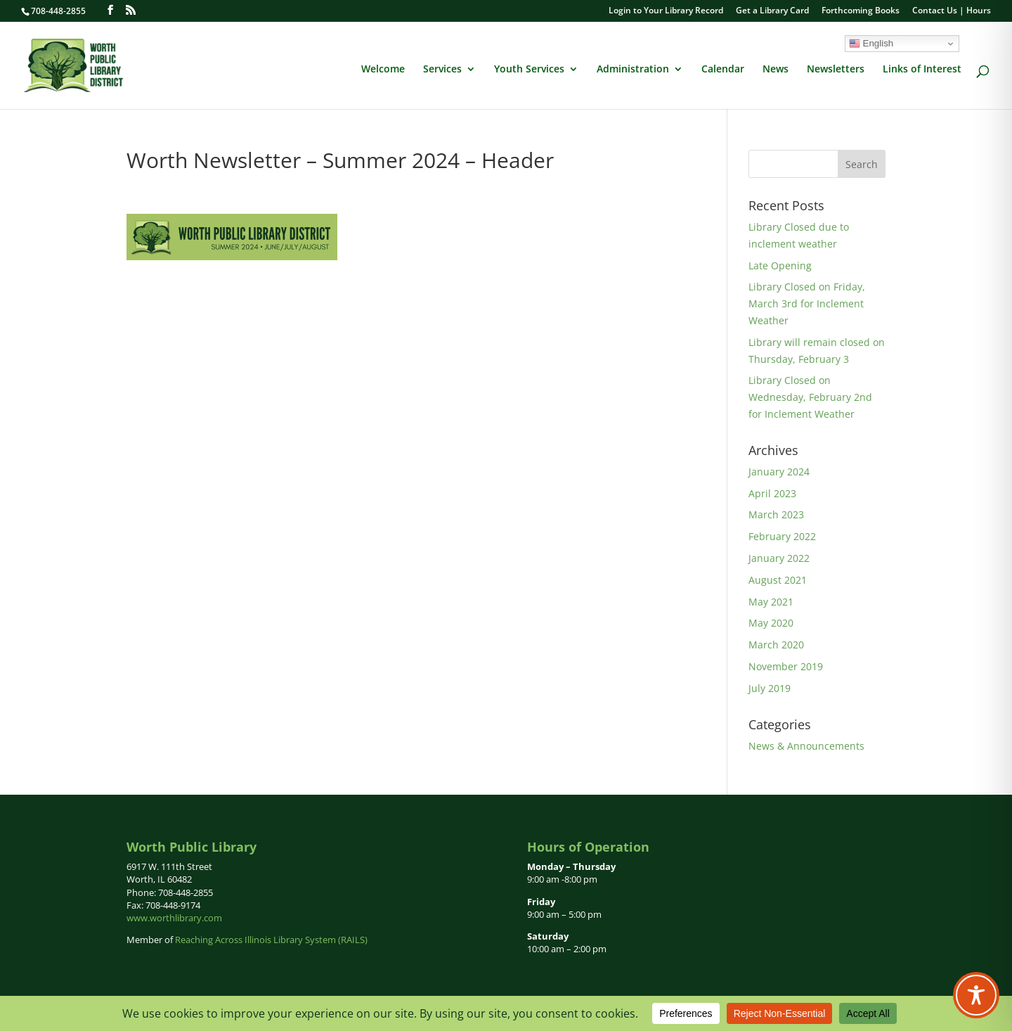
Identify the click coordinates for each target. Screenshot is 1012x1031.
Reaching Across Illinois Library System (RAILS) (271, 939)
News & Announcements (806, 746)
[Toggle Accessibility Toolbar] (976, 995)
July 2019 (769, 688)
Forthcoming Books (861, 11)
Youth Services (529, 69)
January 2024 (779, 471)
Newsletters (835, 69)
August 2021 (777, 580)
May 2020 (770, 622)
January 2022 (779, 558)
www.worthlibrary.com (174, 917)
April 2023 (772, 493)
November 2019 (785, 666)
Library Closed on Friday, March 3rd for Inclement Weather (806, 303)
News (776, 69)
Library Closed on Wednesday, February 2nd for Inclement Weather (810, 397)
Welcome (383, 69)
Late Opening (780, 265)
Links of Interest (922, 69)
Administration (633, 69)
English (871, 43)
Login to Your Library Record (666, 11)
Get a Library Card (772, 11)
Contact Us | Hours (951, 11)
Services (442, 69)
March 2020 (776, 644)
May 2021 (770, 601)
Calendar (722, 69)
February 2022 (782, 536)
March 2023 (776, 514)
